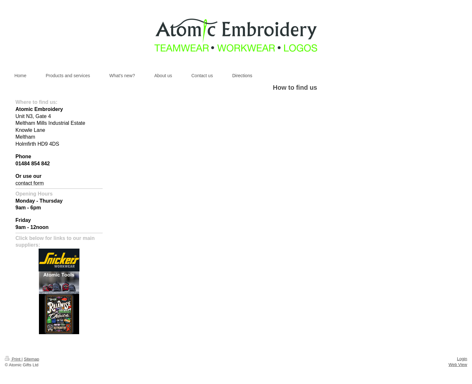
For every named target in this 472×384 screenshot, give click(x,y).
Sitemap (31, 359)
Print (13, 359)
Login (462, 358)
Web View (458, 364)
